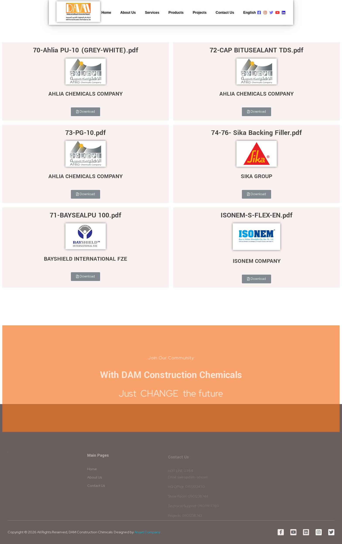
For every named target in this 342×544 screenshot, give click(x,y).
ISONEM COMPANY (256, 261)
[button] (85, 111)
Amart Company (147, 532)
